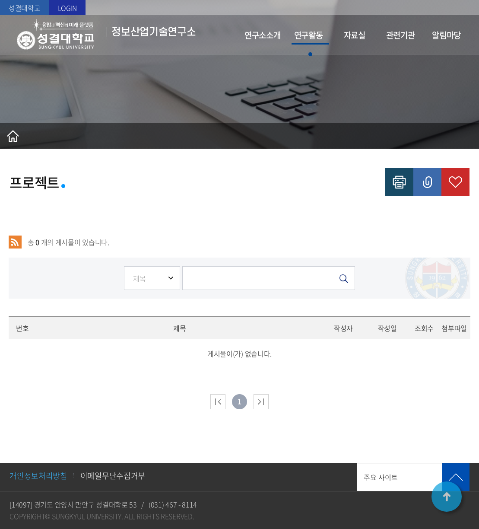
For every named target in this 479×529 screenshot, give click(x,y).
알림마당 (446, 35)
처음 (217, 401)
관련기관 (400, 35)
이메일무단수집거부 (112, 475)
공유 (427, 182)
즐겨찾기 (455, 182)
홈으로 (13, 136)
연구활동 (308, 35)
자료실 (354, 35)
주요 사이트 (381, 477)
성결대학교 (25, 8)
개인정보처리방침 (38, 475)
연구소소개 (262, 35)
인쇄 (399, 182)
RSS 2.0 (15, 242)
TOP (446, 496)
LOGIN (67, 8)
